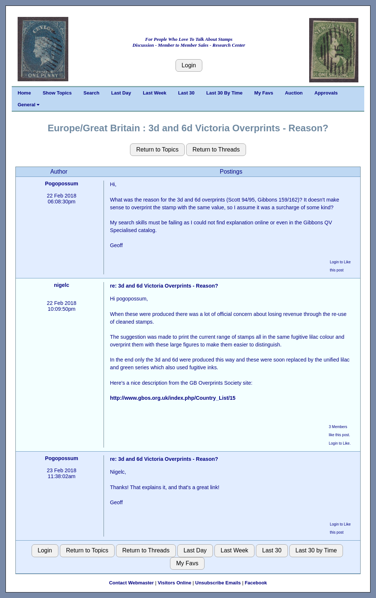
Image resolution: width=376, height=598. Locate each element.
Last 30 (186, 93)
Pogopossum (61, 183)
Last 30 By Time (224, 93)
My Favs (263, 93)
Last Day (121, 93)
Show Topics (57, 93)
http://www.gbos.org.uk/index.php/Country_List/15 (172, 398)
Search (91, 93)
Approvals (326, 93)
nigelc (61, 285)
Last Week (154, 93)
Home (24, 93)
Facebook (256, 582)
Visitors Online (174, 582)
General (28, 104)
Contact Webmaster (131, 582)
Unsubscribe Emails (218, 582)
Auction (294, 93)
